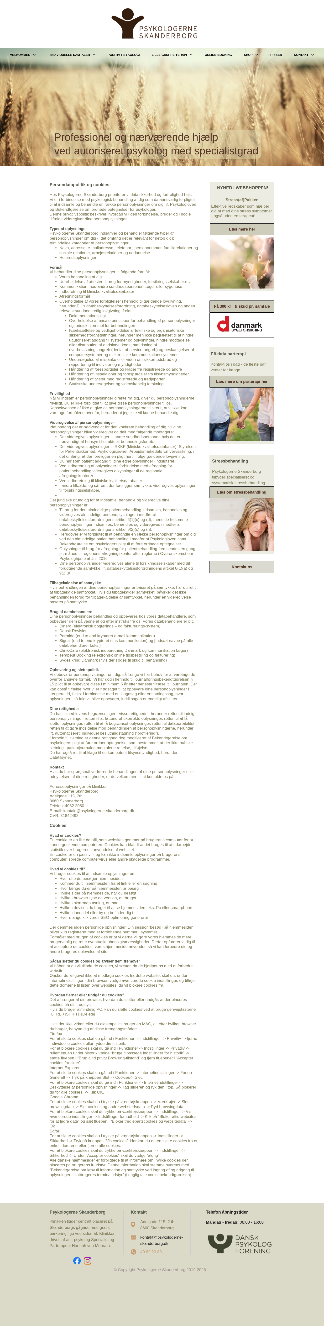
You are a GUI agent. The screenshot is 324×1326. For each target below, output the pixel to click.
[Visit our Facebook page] (77, 1261)
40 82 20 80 (151, 1252)
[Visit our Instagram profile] (87, 1261)
